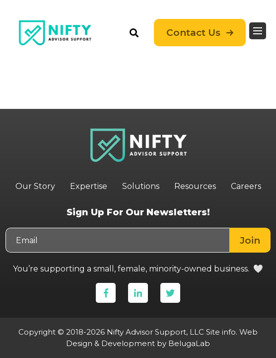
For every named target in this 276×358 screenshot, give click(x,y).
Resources (195, 186)
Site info (221, 332)
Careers (246, 186)
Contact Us (193, 32)
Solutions (140, 186)
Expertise (88, 186)
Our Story (35, 186)
